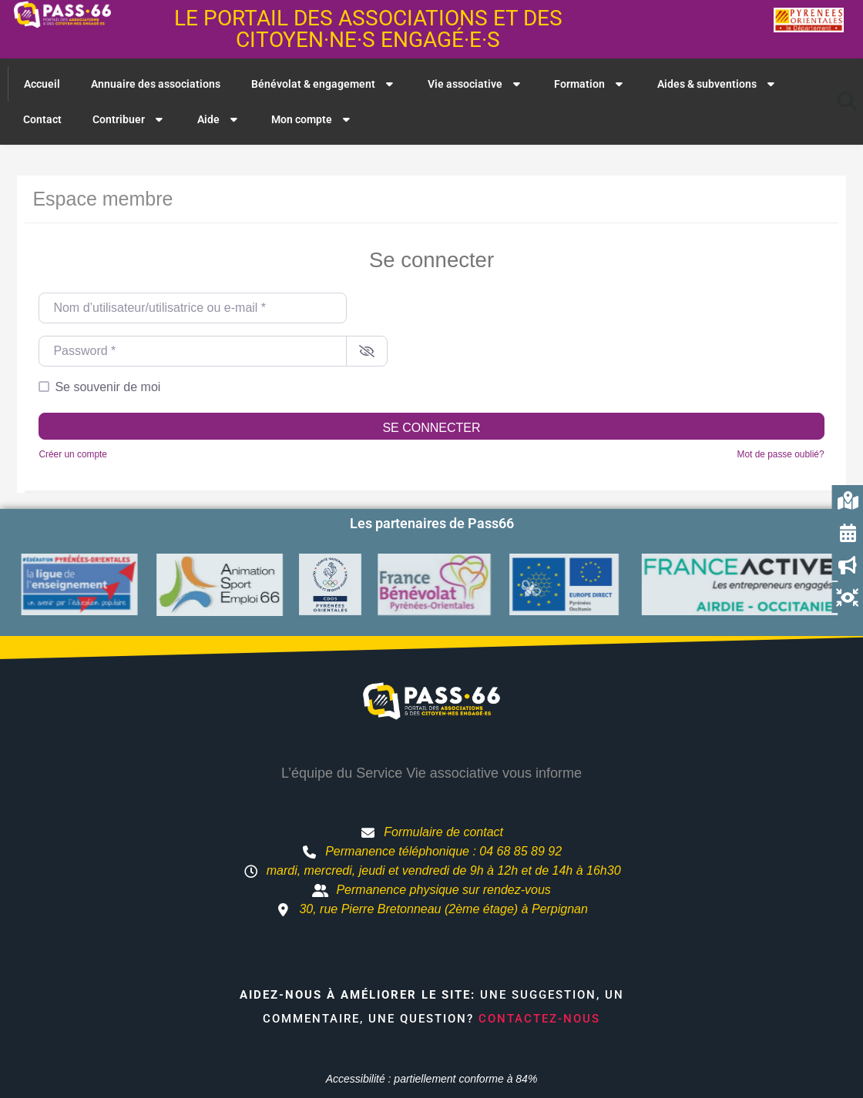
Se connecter (431, 427)
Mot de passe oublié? (780, 454)
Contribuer (129, 119)
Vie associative (476, 84)
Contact (42, 119)
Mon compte (312, 119)
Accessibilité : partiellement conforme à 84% (432, 1079)
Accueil (42, 84)
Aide (219, 119)
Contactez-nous (539, 1019)
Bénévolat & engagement (324, 84)
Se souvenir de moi (107, 386)
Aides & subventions (717, 84)
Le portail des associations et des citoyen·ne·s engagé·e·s (368, 28)
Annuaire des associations (155, 84)
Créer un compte (73, 454)
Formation (590, 84)
